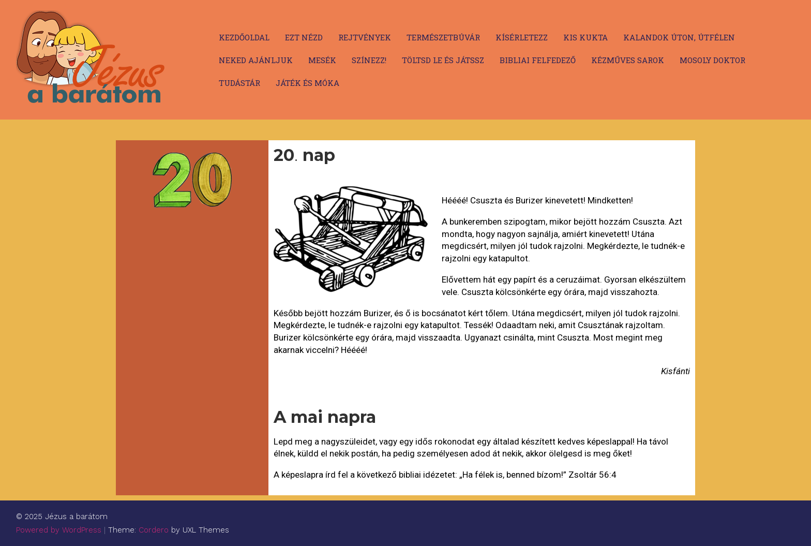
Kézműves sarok (627, 60)
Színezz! (369, 60)
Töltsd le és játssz (443, 60)
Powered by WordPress (58, 530)
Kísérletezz (521, 37)
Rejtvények (364, 37)
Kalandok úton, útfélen (679, 37)
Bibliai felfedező (538, 60)
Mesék (322, 60)
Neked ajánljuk (256, 60)
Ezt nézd (304, 37)
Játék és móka (307, 83)
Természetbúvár (443, 37)
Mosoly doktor (712, 60)
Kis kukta (585, 37)
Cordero (154, 530)
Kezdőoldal (244, 37)
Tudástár (239, 83)
